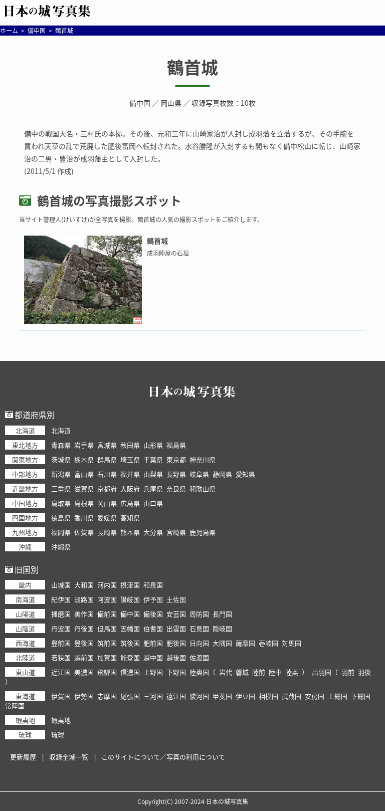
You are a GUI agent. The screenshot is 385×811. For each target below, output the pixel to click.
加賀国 (107, 657)
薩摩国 (245, 643)
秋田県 (130, 445)
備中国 (139, 103)
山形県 (153, 445)
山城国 (61, 584)
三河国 (153, 696)
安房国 (314, 696)
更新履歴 (23, 756)
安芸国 (176, 614)
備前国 (107, 614)
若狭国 (61, 657)
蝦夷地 (61, 720)
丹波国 (61, 628)
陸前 (258, 672)
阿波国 (107, 599)
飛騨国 (107, 672)
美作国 (84, 614)
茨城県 (61, 459)
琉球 (57, 734)
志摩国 (107, 696)
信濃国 (130, 672)
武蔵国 (291, 696)
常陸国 (15, 705)
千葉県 (153, 459)
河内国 (107, 584)
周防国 (199, 614)
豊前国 (61, 643)
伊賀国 (61, 696)
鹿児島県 (202, 532)
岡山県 (170, 103)
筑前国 (107, 643)
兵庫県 (153, 488)
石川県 (107, 474)
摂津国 (130, 584)
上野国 (153, 672)
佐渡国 (199, 657)
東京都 (176, 459)
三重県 (61, 488)
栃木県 (84, 459)
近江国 (61, 672)
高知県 (130, 517)
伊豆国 (245, 696)
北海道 (61, 430)
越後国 (176, 657)
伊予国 (153, 599)
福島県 (176, 445)
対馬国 (291, 643)
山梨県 (153, 474)
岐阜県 (199, 474)
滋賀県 (84, 488)
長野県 (176, 474)
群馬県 (107, 459)
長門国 (222, 614)
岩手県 (84, 445)
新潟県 (61, 474)
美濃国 (84, 672)
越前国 (84, 657)
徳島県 (61, 517)
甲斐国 (222, 696)
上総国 (337, 696)
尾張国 (130, 696)
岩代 (225, 672)
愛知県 (245, 474)
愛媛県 (107, 517)
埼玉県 (130, 459)
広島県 (130, 503)
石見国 (199, 628)
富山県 (84, 474)
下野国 (176, 672)
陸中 (275, 672)
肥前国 (153, 643)
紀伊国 (61, 599)
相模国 (268, 696)
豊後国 (84, 643)
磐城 (242, 672)
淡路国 (84, 599)
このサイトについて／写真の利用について (163, 756)
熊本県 (130, 532)
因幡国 (130, 628)
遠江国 (176, 696)
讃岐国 (130, 599)
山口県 (153, 503)
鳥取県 (61, 503)
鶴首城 (192, 67)
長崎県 (107, 532)
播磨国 (61, 614)
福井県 (130, 474)
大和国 (84, 584)
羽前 (347, 672)
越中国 (153, 657)
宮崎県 (176, 532)
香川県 (84, 517)
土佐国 (176, 599)
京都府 (107, 488)
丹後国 (84, 628)
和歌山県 (202, 488)
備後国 (153, 614)
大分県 (153, 532)
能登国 (130, 657)
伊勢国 (84, 696)
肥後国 (176, 643)
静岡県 (222, 474)
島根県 (84, 503)
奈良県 (176, 488)
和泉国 (153, 584)
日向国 (199, 643)
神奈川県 (202, 459)
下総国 (360, 696)
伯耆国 (153, 628)
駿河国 (199, 696)
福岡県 (61, 532)
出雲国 (176, 628)
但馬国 (107, 628)
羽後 (364, 672)
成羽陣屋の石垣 (168, 253)
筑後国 (130, 643)
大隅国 (222, 643)
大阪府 (130, 488)
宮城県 (107, 445)
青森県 (61, 445)
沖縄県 (61, 546)
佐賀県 (84, 532)
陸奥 (291, 672)
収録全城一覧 (68, 756)
